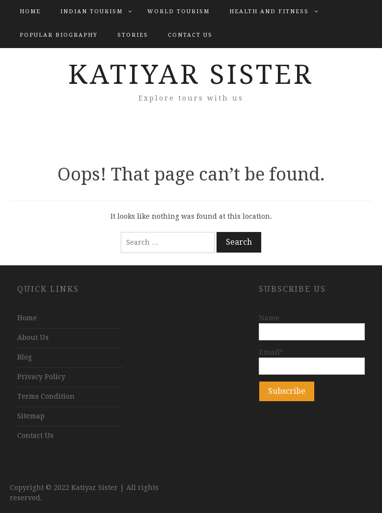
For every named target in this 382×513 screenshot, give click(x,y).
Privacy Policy (41, 377)
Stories (132, 35)
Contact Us (190, 35)
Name (312, 327)
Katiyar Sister (191, 74)
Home (30, 11)
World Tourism (178, 11)
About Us (33, 337)
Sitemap (31, 416)
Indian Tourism (91, 11)
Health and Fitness (269, 11)
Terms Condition (46, 396)
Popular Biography (59, 35)
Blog (24, 357)
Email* (312, 361)
